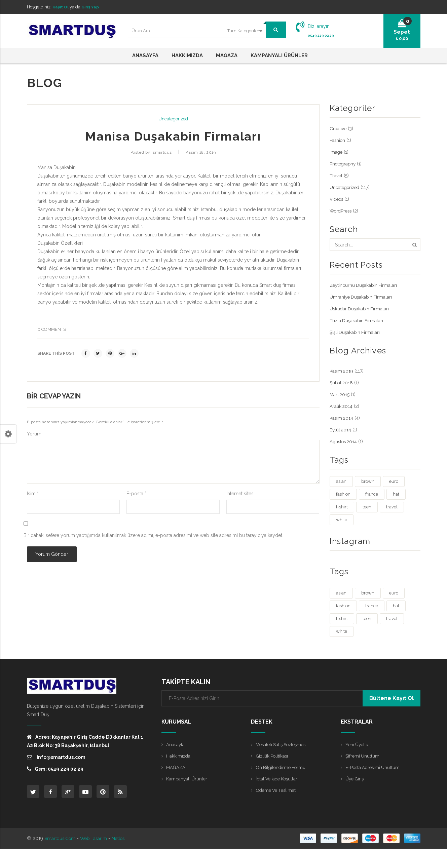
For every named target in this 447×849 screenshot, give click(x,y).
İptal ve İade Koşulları (279, 778)
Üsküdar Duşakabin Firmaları (360, 308)
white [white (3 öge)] (341, 519)
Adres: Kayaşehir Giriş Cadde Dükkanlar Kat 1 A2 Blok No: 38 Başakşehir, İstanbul (85, 741)
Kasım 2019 (342, 371)
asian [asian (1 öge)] (341, 481)
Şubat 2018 (342, 382)
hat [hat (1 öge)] (396, 494)
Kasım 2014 (342, 418)
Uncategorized (173, 118)
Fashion (338, 140)
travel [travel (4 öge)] (392, 506)
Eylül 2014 (341, 429)
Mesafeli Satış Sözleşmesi (283, 744)
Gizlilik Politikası (273, 756)
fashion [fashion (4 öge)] (343, 494)
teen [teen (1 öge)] (367, 506)
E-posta (136, 493)
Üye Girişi (355, 778)
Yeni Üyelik (357, 744)
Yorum (34, 433)
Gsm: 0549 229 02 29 (55, 769)
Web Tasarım (95, 838)
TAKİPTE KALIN (185, 682)
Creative (338, 128)
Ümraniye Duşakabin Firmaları (362, 297)
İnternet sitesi (240, 493)
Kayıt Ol (61, 6)
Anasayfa (175, 744)
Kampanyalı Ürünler (187, 778)
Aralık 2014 (341, 406)
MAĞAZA (176, 767)
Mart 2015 (340, 394)
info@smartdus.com (56, 757)
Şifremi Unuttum (362, 756)
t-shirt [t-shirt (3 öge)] (342, 506)
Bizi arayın (319, 26)
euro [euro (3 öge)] (393, 481)
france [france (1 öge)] (371, 494)
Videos (337, 199)
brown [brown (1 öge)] (367, 481)
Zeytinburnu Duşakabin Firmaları (365, 285)
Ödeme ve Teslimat (277, 790)
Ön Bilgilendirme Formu (282, 767)
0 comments (51, 329)
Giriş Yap (92, 6)
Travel (336, 175)
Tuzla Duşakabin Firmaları (357, 320)
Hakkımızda (178, 756)
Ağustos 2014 (344, 441)
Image (336, 152)
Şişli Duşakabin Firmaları (356, 332)
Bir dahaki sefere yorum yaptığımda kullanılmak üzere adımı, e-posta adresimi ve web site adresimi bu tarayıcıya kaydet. (153, 535)
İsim (33, 493)
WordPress (342, 211)
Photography (344, 163)
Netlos (122, 838)
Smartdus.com (60, 838)
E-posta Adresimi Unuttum (373, 767)
